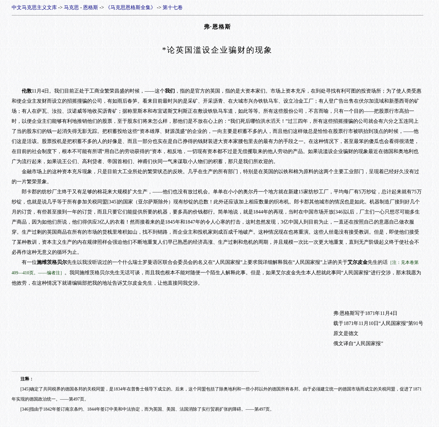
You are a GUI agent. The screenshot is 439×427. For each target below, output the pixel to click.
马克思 (71, 7)
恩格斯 (90, 7)
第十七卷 (173, 7)
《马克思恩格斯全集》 (130, 7)
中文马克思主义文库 (34, 7)
